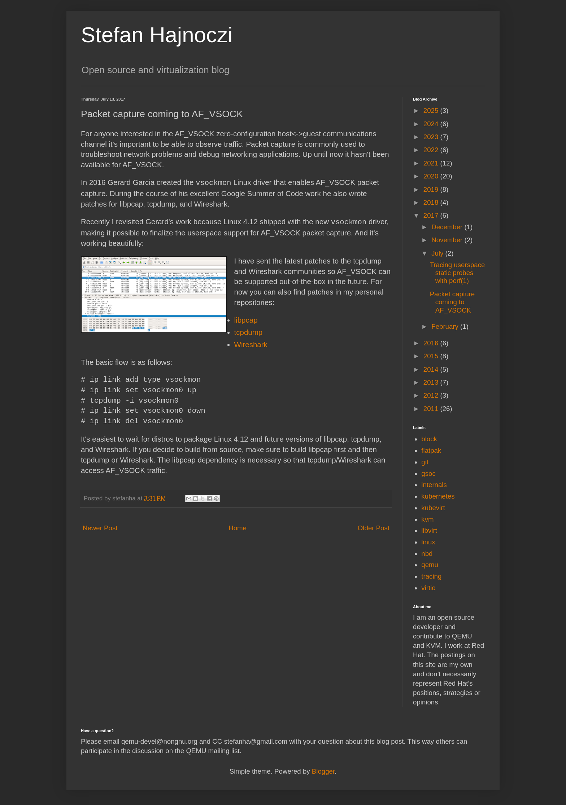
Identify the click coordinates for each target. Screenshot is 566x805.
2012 (431, 395)
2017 (431, 215)
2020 (431, 176)
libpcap (246, 319)
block (429, 439)
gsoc (428, 473)
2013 (431, 382)
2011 (431, 408)
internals (434, 484)
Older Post (373, 527)
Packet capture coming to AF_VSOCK (452, 302)
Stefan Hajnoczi (156, 35)
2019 (431, 189)
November (447, 240)
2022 (431, 150)
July (438, 253)
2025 (431, 110)
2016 (431, 343)
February (445, 326)
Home (237, 527)
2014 (431, 369)
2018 (431, 202)
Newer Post (100, 527)
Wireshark (250, 344)
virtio (428, 588)
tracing (431, 576)
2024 (431, 124)
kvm (427, 519)
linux (428, 542)
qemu (429, 565)
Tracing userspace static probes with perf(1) (457, 273)
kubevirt (433, 508)
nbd (426, 553)
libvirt (429, 530)
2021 (431, 163)
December (447, 227)
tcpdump (248, 331)
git (424, 462)
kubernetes (437, 496)
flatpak (431, 450)
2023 (431, 137)
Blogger (323, 771)
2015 (431, 356)
